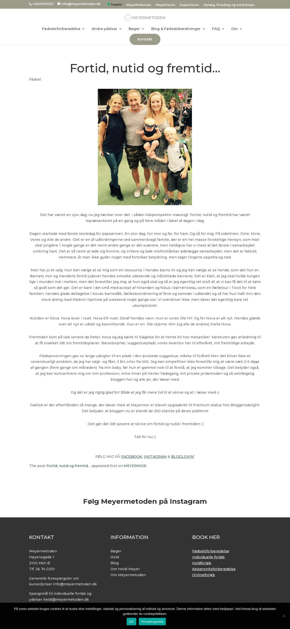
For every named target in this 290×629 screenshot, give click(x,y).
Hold (114, 557)
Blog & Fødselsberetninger (176, 29)
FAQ (216, 29)
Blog (114, 563)
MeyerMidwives (138, 5)
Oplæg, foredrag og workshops (228, 5)
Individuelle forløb (208, 557)
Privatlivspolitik (152, 622)
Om (234, 29)
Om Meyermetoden (128, 575)
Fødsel (35, 79)
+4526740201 (43, 4)
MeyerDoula (165, 5)
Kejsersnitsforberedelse (214, 569)
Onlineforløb (203, 575)
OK (131, 622)
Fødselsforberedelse (61, 29)
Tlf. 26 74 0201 (42, 569)
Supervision (189, 5)
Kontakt (145, 39)
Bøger (134, 29)
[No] (283, 615)
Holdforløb (201, 563)
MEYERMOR (135, 466)
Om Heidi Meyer (125, 569)
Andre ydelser (104, 29)
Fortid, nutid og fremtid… (68, 466)
